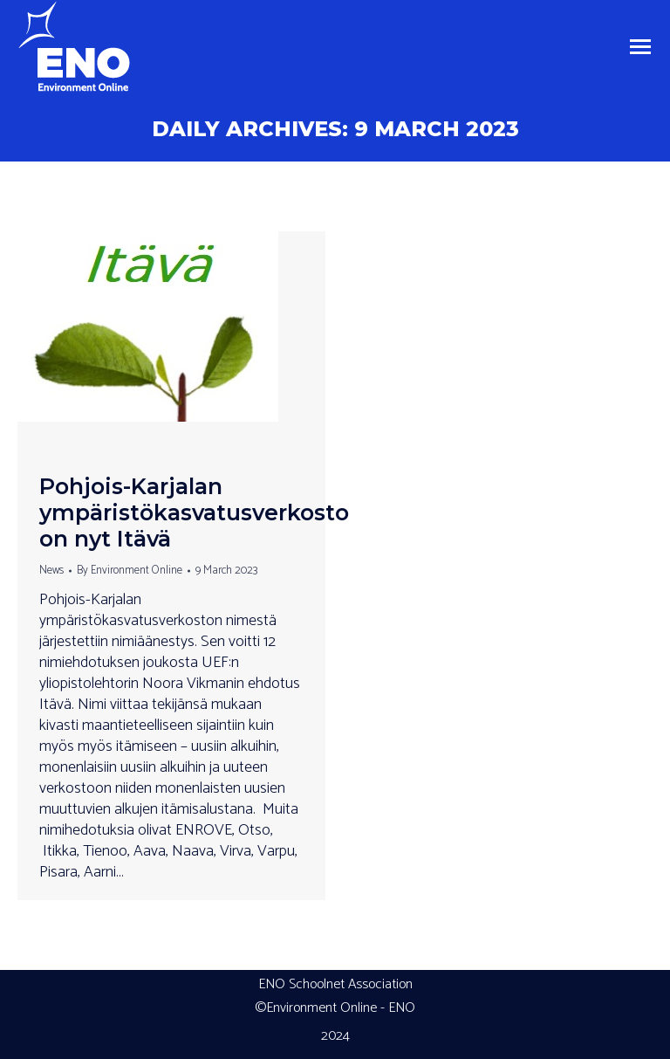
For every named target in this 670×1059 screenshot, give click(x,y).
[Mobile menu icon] (640, 46)
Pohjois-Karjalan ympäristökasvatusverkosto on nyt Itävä (194, 512)
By (129, 570)
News (51, 570)
